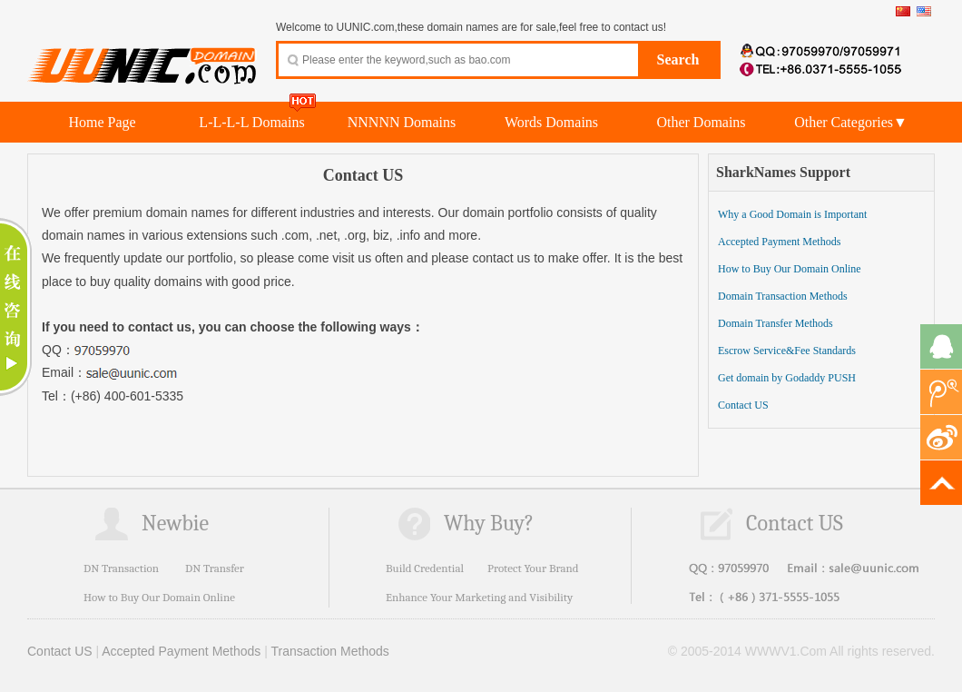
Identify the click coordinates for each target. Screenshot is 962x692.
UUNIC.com (142, 55)
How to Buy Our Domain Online (789, 268)
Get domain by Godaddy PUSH (787, 377)
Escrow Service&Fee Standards (787, 350)
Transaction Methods (330, 651)
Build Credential (425, 568)
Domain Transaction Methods (783, 296)
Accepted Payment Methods (779, 241)
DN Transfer (214, 568)
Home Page (101, 122)
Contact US (743, 405)
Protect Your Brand (533, 568)
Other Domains (700, 122)
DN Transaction (121, 568)
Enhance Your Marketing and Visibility (479, 597)
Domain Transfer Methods (775, 323)
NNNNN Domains (402, 122)
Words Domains (551, 122)
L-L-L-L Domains (251, 122)
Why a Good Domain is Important (792, 214)
